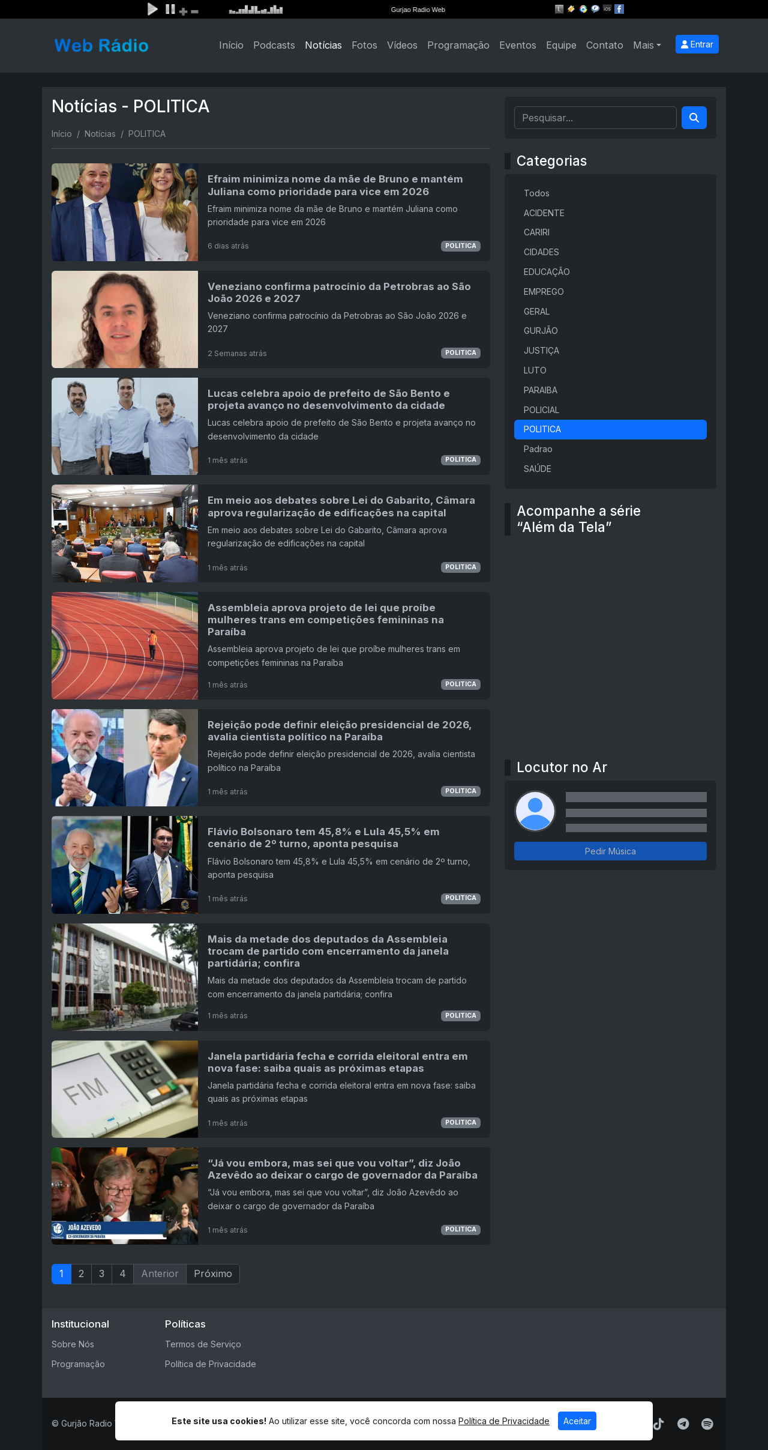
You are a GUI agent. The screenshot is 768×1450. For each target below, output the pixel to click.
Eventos (517, 45)
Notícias (323, 45)
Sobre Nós (73, 1344)
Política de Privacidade (210, 1364)
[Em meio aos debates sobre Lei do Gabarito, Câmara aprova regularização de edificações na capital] (271, 533)
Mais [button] (643, 45)
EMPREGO (544, 291)
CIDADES (541, 252)
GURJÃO (541, 330)
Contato (604, 45)
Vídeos (402, 45)
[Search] (694, 117)
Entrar (697, 44)
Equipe (561, 45)
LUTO (535, 370)
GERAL (537, 311)
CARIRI (537, 232)
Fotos (364, 45)
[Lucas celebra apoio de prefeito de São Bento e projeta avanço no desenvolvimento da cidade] (271, 426)
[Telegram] (683, 1424)
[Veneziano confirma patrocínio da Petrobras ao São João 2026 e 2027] (271, 319)
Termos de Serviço (203, 1344)
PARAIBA (540, 390)
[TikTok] (658, 1424)
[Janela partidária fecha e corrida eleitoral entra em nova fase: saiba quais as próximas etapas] (271, 1089)
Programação (458, 45)
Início (231, 45)
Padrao (538, 449)
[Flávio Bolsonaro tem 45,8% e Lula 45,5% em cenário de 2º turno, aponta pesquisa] (271, 864)
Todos (537, 193)
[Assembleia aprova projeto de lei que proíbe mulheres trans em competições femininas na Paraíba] (271, 645)
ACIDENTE (544, 213)
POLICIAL (541, 410)
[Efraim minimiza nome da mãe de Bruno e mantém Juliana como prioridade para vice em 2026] (271, 212)
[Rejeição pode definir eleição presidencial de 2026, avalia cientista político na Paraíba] (271, 757)
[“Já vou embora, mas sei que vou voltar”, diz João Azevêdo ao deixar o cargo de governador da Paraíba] (271, 1196)
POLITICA (460, 246)
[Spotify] (707, 1424)
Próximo (213, 1273)
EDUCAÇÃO (547, 272)
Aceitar (577, 1421)
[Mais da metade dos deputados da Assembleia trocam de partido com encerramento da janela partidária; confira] (271, 977)
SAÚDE (537, 469)
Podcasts (274, 45)
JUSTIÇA (541, 350)
